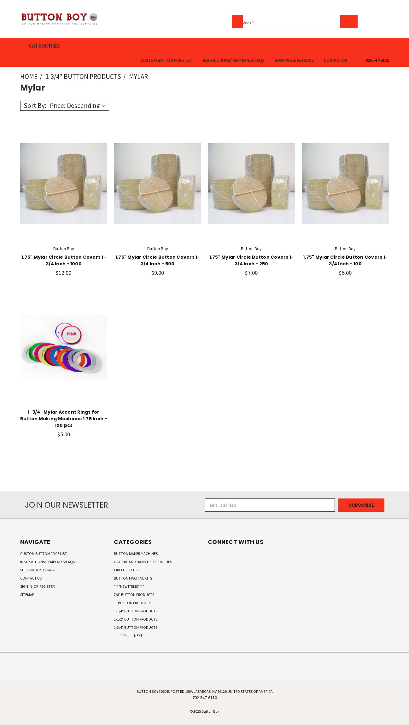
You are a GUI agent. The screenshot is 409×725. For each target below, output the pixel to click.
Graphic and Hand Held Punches (143, 561)
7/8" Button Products (134, 594)
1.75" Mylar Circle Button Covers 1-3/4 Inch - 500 (157, 260)
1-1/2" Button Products (135, 619)
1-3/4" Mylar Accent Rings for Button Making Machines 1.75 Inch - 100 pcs (63, 418)
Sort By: (35, 105)
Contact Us (335, 60)
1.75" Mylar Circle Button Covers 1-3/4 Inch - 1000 (63, 260)
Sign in (26, 586)
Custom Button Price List (167, 60)
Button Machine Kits (133, 578)
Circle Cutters (127, 570)
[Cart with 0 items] (387, 20)
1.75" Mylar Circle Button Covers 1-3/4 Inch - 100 (345, 260)
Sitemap (27, 594)
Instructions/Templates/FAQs (234, 60)
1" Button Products (132, 602)
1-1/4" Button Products (135, 611)
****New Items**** (129, 586)
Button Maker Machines (136, 553)
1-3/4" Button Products (135, 627)
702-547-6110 (377, 60)
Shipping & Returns (294, 60)
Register (47, 586)
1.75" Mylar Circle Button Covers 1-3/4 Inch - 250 (251, 260)
